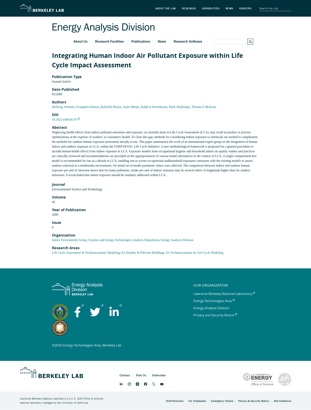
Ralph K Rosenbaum (154, 107)
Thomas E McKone (203, 107)
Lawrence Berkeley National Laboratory (224, 294)
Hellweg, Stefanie (63, 107)
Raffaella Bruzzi (111, 107)
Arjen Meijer (131, 107)
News (162, 41)
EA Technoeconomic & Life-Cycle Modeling (194, 252)
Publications (141, 41)
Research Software (188, 41)
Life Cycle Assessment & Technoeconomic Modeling (86, 252)
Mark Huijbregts (179, 107)
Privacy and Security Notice (215, 315)
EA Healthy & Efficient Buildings (142, 252)
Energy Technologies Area (214, 301)
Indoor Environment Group (69, 240)
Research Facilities (109, 41)
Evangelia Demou (87, 107)
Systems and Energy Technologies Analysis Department (123, 240)
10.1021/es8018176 (66, 119)
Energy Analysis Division (177, 240)
